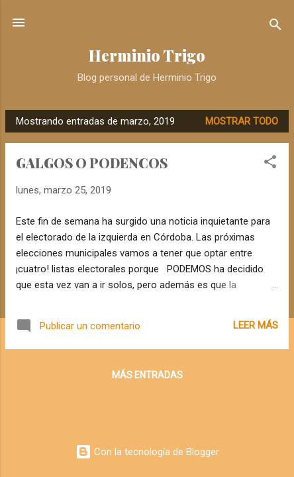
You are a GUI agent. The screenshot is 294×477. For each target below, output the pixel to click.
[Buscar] (275, 27)
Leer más (255, 325)
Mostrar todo (241, 121)
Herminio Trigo (147, 55)
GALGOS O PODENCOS (92, 163)
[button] (270, 164)
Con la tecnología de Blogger (147, 452)
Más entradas (147, 375)
